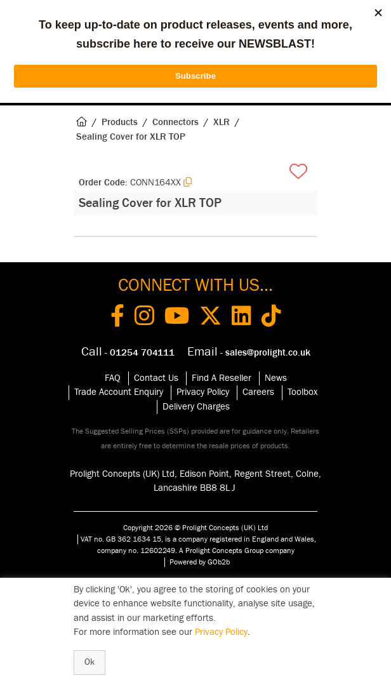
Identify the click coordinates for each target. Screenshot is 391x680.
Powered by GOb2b (199, 561)
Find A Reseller (221, 378)
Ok (89, 662)
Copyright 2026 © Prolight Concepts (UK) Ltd (195, 527)
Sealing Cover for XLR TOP (130, 136)
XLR (221, 122)
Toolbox (302, 392)
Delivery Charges (196, 406)
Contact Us (156, 378)
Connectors (175, 122)
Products (120, 122)
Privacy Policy (202, 392)
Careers (258, 392)
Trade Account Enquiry (118, 392)
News (276, 378)
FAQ (113, 378)
